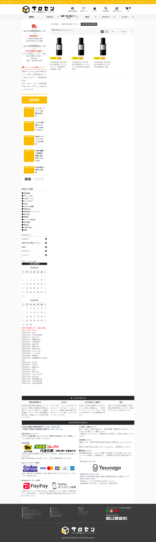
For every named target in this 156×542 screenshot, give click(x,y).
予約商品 (26, 222)
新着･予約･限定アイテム (69, 17)
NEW (24, 230)
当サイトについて (29, 510)
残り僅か (26, 214)
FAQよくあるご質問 (29, 261)
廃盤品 (25, 217)
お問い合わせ (27, 516)
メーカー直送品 (28, 220)
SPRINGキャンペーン (31, 212)
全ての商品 (54, 24)
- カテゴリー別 (82, 512)
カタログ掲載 (28, 206)
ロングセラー (28, 201)
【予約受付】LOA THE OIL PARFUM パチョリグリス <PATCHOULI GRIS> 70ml (81, 63)
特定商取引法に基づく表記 (31, 514)
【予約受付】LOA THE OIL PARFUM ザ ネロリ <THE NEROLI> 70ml (103, 62)
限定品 (25, 225)
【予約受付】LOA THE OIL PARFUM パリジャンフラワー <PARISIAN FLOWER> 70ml (59, 63)
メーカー (127, 17)
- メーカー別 (82, 514)
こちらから (111, 481)
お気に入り (54, 512)
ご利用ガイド (27, 518)
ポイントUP (27, 196)
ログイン (54, 508)
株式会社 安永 (94, 474)
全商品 (31, 17)
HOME (25, 508)
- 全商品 (80, 510)
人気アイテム (28, 198)
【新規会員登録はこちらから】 (52, 2)
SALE (90, 17)
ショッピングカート (57, 514)
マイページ (54, 510)
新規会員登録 (55, 516)
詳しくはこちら (57, 429)
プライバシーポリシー (30, 512)
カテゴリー (108, 17)
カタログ (52, 17)
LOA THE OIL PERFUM (89, 24)
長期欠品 (26, 209)
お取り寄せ (27, 227)
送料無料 (26, 193)
